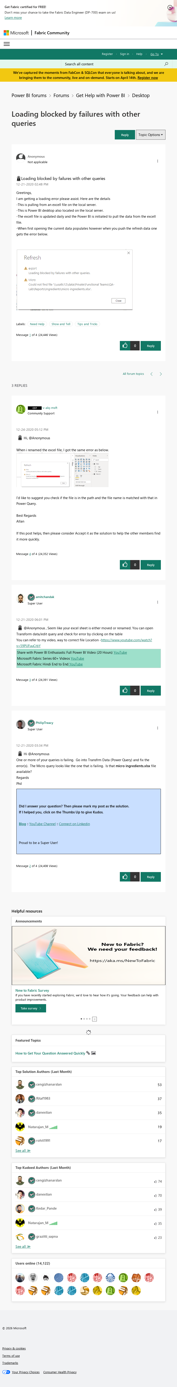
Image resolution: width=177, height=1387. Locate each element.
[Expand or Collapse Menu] (6, 44)
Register (107, 54)
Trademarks (10, 1363)
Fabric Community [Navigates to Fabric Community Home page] (52, 32)
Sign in (124, 54)
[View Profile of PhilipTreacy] (44, 722)
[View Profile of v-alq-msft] (50, 407)
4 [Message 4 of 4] (30, 554)
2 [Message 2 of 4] (30, 866)
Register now (148, 77)
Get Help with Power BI (100, 95)
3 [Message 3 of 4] (30, 680)
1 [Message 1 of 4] (30, 335)
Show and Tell (61, 323)
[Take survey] (30, 1008)
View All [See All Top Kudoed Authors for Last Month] (23, 1246)
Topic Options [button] (149, 134)
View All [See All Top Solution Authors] (23, 1150)
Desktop (141, 95)
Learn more (13, 17)
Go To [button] (154, 54)
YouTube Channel (42, 823)
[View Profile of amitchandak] (45, 596)
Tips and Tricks (87, 323)
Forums (61, 95)
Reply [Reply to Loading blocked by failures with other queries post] (151, 346)
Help (139, 54)
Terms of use (11, 1356)
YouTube (120, 652)
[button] (125, 134)
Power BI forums (29, 95)
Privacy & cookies (14, 1348)
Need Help (37, 323)
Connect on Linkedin (74, 823)
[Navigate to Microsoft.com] (16, 32)
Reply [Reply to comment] (151, 565)
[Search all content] (116, 64)
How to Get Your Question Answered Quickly (50, 1053)
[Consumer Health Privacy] (60, 1372)
